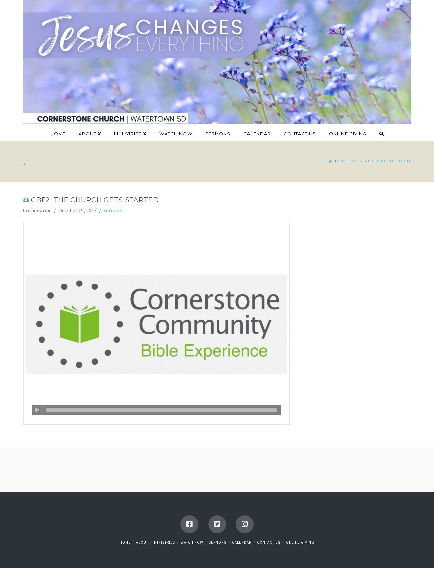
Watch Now (192, 542)
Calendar (241, 542)
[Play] (37, 410)
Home (125, 542)
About (142, 542)
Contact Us (268, 542)
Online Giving (300, 542)
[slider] (161, 410)
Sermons (113, 210)
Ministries (164, 542)
